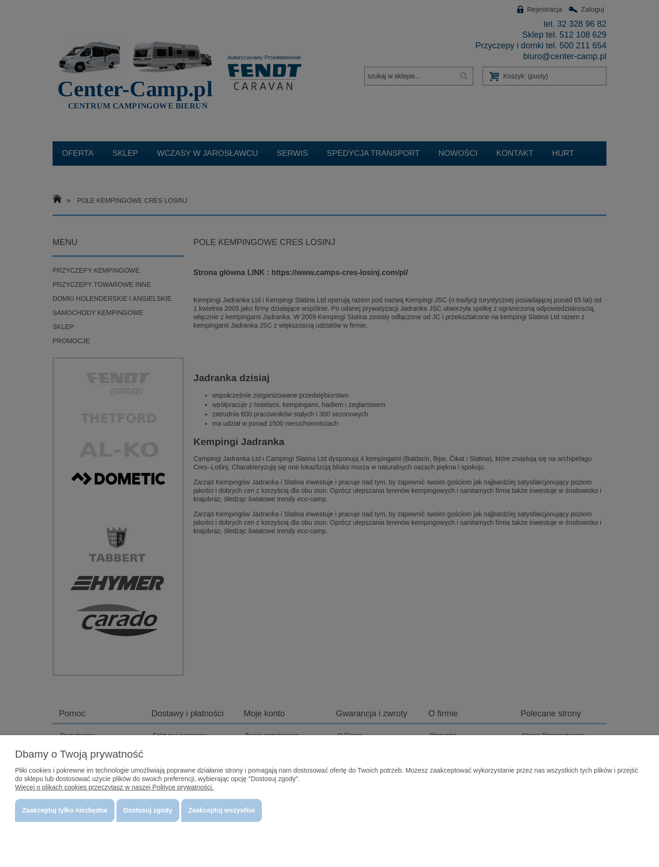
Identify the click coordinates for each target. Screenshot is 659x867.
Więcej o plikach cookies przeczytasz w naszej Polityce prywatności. (114, 787)
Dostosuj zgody (147, 810)
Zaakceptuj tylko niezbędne (64, 810)
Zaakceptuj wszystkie (221, 810)
